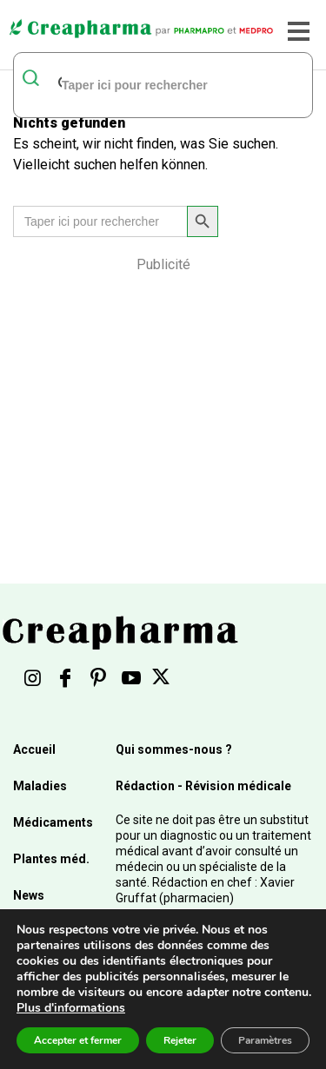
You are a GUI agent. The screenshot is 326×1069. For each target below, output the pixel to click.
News (28, 895)
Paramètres (265, 1040)
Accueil (34, 749)
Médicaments (53, 822)
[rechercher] (141, 84)
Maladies (40, 786)
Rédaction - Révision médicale (203, 786)
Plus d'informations (71, 1008)
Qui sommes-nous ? (174, 749)
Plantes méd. (51, 859)
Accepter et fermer (78, 1040)
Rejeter (179, 1040)
